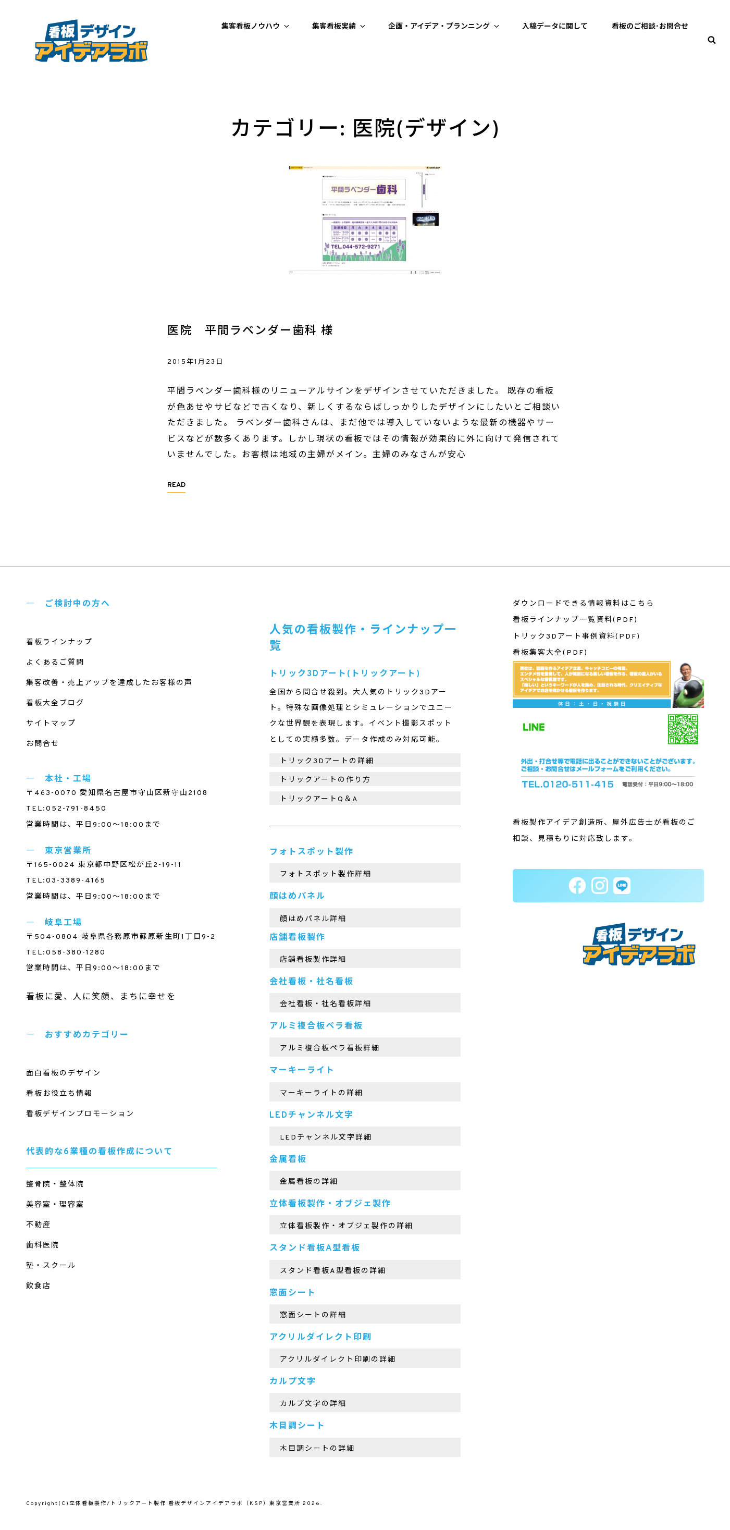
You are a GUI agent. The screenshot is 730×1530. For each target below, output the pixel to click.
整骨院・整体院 (55, 1184)
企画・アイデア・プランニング (444, 26)
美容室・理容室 (55, 1205)
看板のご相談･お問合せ (650, 26)
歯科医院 (42, 1245)
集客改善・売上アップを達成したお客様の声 (109, 683)
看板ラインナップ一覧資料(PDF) (575, 620)
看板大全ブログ (55, 703)
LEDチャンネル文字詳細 (326, 1137)
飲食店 (38, 1286)
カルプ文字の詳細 (313, 1404)
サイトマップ (51, 723)
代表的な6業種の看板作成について (99, 1152)
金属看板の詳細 (309, 1182)
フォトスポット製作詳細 (326, 874)
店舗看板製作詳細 (313, 960)
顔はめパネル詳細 (313, 919)
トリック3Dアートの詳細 (327, 761)
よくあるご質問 (55, 662)
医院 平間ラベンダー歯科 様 (250, 331)
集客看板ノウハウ (256, 26)
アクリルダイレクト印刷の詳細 (338, 1359)
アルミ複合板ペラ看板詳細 (330, 1048)
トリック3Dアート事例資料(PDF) (576, 636)
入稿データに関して (555, 26)
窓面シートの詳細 (313, 1315)
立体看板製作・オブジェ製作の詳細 (346, 1226)
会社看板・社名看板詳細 (326, 1004)
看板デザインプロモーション (80, 1114)
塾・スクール (51, 1266)
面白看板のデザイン (63, 1073)
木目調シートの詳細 (317, 1449)
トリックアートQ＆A (319, 799)
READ (176, 485)
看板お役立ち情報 (59, 1094)
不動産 (38, 1225)
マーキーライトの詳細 (321, 1093)
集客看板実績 (339, 26)
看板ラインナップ (59, 642)
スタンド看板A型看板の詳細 (333, 1271)
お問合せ (42, 744)
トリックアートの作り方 (325, 780)
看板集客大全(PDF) (550, 652)
